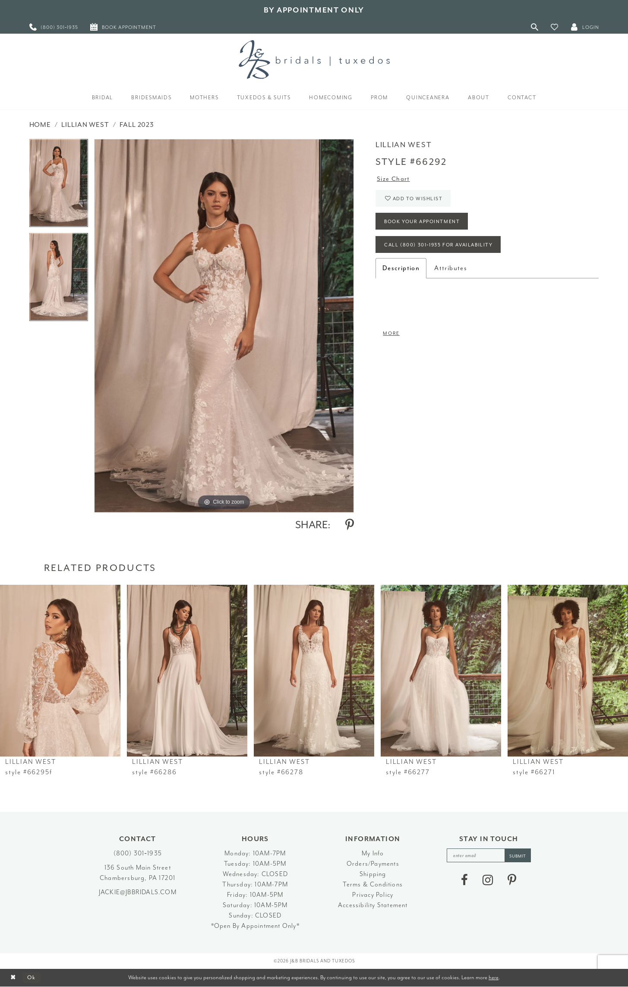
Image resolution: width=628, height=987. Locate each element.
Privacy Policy (372, 895)
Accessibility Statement (373, 905)
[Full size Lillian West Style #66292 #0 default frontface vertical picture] (224, 325)
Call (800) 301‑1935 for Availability (441, 246)
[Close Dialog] (13, 977)
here (494, 977)
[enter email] (488, 855)
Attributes (450, 270)
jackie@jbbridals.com (138, 892)
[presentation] (60, 671)
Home (40, 124)
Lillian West (85, 124)
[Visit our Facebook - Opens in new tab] (464, 880)
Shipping (373, 874)
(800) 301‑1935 (138, 853)
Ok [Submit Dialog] (32, 977)
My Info (373, 853)
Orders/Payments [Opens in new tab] (373, 864)
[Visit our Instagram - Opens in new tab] (488, 880)
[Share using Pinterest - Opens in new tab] (349, 525)
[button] (555, 27)
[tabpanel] (58, 186)
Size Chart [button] (393, 179)
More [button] (391, 335)
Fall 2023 (137, 124)
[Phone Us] (54, 27)
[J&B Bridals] (314, 59)
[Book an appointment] (123, 27)
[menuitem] (54, 27)
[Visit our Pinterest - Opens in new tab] (512, 880)
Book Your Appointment (423, 223)
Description (401, 270)
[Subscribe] (518, 855)
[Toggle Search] (535, 27)
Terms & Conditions (373, 884)
